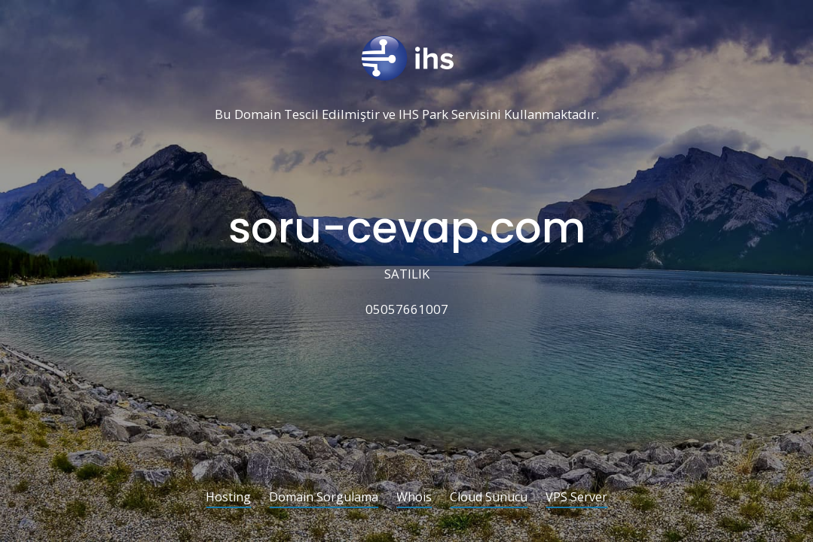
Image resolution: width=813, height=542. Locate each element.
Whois (414, 498)
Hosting (228, 498)
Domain (257, 114)
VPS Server (576, 498)
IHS (409, 114)
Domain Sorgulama (323, 498)
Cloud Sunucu (488, 498)
